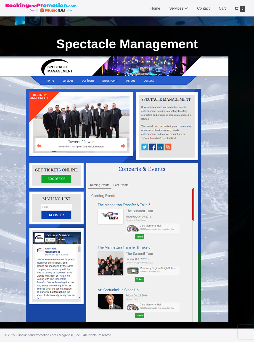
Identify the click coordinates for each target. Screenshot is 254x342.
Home (155, 8)
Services (178, 8)
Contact (203, 8)
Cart (222, 8)
